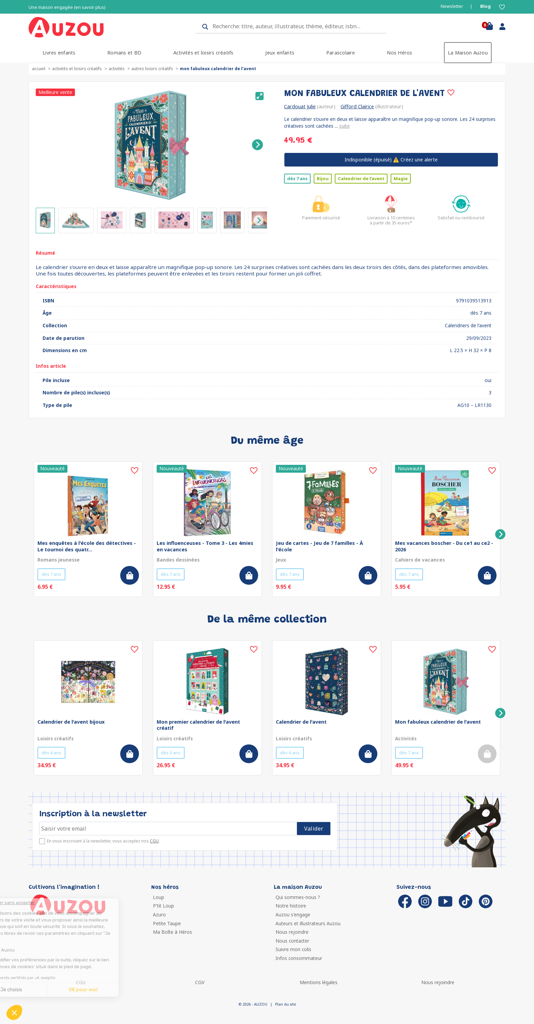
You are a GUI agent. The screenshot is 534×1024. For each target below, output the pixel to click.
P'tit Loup (163, 905)
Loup (158, 897)
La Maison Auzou (468, 52)
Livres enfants (59, 52)
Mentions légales (318, 982)
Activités (117, 69)
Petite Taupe (167, 923)
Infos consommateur (299, 958)
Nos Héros (399, 52)
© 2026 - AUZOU (252, 1004)
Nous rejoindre (292, 932)
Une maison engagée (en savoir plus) (67, 7)
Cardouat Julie (300, 106)
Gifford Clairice (357, 106)
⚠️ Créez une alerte (391, 159)
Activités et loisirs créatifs (203, 52)
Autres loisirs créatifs (152, 69)
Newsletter (452, 6)
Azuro (159, 914)
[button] (14, 1012)
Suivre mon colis (293, 949)
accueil (38, 69)
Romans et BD (124, 52)
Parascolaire (340, 52)
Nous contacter (292, 941)
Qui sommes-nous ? (298, 897)
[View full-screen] (259, 96)
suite (344, 126)
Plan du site (285, 1004)
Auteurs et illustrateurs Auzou (308, 923)
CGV (199, 982)
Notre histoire (291, 905)
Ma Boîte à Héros (172, 932)
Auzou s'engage (293, 914)
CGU (154, 841)
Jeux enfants (279, 52)
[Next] (257, 145)
